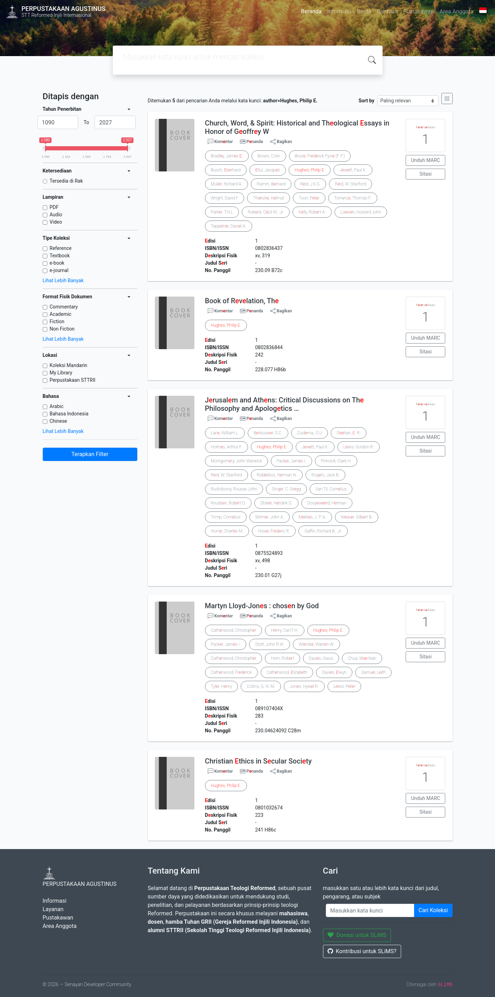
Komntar (220, 141)
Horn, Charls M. (227, 531)
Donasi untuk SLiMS (357, 935)
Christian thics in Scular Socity (258, 761)
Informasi (339, 11)
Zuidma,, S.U (309, 432)
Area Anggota (457, 11)
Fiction (57, 321)
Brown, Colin (268, 156)
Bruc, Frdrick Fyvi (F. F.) (320, 156)
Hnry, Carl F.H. (284, 630)
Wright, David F (224, 198)
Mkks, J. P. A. (312, 517)
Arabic (57, 406)
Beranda (311, 11)
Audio (56, 214)
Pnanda (255, 141)
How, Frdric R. (274, 531)
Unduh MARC (425, 160)
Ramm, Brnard (271, 184)
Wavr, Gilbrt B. (356, 517)
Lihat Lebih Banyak (63, 280)
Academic (60, 314)
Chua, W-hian (362, 658)
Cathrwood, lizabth (287, 672)
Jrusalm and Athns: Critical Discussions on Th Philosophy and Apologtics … (284, 404)
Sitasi (426, 174)
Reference (61, 248)
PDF (54, 207)
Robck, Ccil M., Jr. (266, 212)
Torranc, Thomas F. (352, 198)
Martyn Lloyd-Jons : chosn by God (262, 606)
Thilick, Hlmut (268, 198)
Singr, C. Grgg (286, 489)
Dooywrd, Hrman (326, 503)
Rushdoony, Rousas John (234, 489)
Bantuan (387, 11)
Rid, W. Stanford (350, 184)
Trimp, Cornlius (226, 517)
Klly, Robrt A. (311, 212)
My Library (61, 372)
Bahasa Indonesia (69, 413)
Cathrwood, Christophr (233, 630)
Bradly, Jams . (227, 156)
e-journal (59, 270)
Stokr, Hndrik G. (276, 503)
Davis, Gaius (321, 658)
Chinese (58, 421)
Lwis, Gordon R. (358, 447)
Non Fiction (62, 329)
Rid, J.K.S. (310, 184)
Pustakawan (418, 11)
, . (310, 170)
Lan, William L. (225, 432)
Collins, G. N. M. (261, 686)
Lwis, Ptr (345, 686)
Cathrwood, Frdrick (231, 672)
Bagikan (281, 141)
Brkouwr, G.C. (268, 432)
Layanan (53, 909)
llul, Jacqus (267, 170)
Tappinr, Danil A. (228, 226)
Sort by (366, 100)
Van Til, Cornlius (331, 489)
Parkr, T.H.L (222, 212)
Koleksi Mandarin (69, 365)
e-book (57, 263)
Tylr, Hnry (221, 686)
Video (56, 222)
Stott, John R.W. (269, 644)
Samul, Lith (373, 672)
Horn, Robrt (282, 658)
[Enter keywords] (370, 910)
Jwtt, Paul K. (352, 170)
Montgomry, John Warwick (236, 461)
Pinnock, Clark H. (336, 461)
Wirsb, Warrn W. (316, 644)
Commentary (64, 307)
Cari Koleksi (433, 910)
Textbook (60, 255)
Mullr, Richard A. (226, 184)
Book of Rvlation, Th (242, 301)
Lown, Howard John (361, 212)
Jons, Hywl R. (304, 686)
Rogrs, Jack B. (325, 475)
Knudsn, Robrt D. (228, 503)
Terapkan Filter (89, 454)
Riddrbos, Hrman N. (277, 475)
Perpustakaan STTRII (73, 380)
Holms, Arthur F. (226, 447)
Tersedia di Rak (66, 181)
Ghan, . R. (348, 432)
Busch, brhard (226, 170)
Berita (364, 11)
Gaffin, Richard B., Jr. (323, 531)
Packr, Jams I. (292, 461)
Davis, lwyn (334, 672)
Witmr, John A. (269, 517)
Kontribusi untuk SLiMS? (362, 951)
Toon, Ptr (309, 198)
